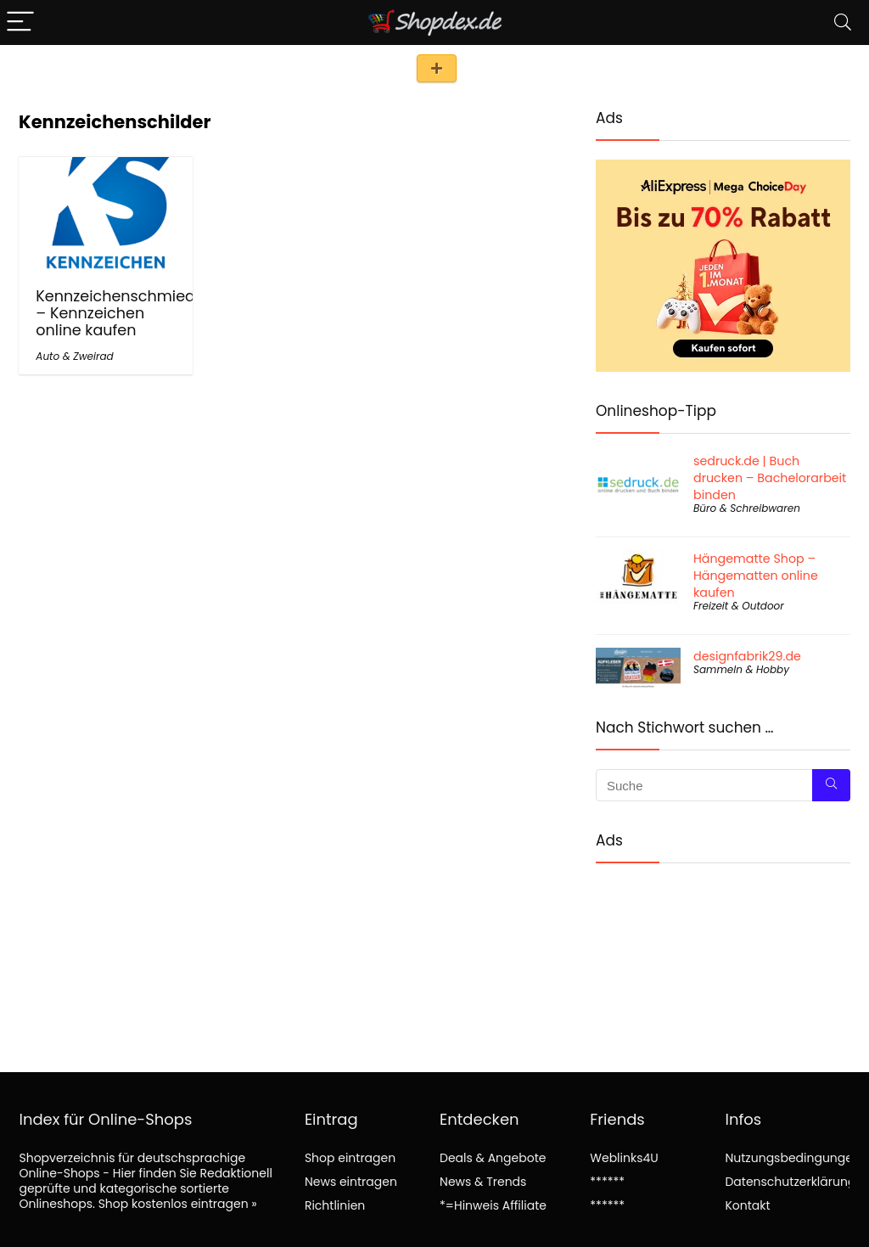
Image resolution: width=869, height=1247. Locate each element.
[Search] (842, 22)
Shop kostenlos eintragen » (177, 1203)
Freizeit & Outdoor (738, 605)
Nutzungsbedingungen (792, 1157)
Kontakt (747, 1205)
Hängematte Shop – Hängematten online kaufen (755, 575)
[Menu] (20, 22)
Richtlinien (335, 1205)
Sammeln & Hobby (741, 669)
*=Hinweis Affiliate (493, 1205)
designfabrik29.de (747, 656)
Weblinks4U (624, 1157)
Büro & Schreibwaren (746, 508)
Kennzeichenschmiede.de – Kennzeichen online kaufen (131, 313)
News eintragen (351, 1181)
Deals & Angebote (493, 1157)
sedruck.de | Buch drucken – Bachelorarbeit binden (769, 477)
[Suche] (831, 785)
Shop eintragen (436, 68)
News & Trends (483, 1181)
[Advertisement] (723, 953)
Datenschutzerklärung (790, 1181)
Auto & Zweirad (74, 356)
